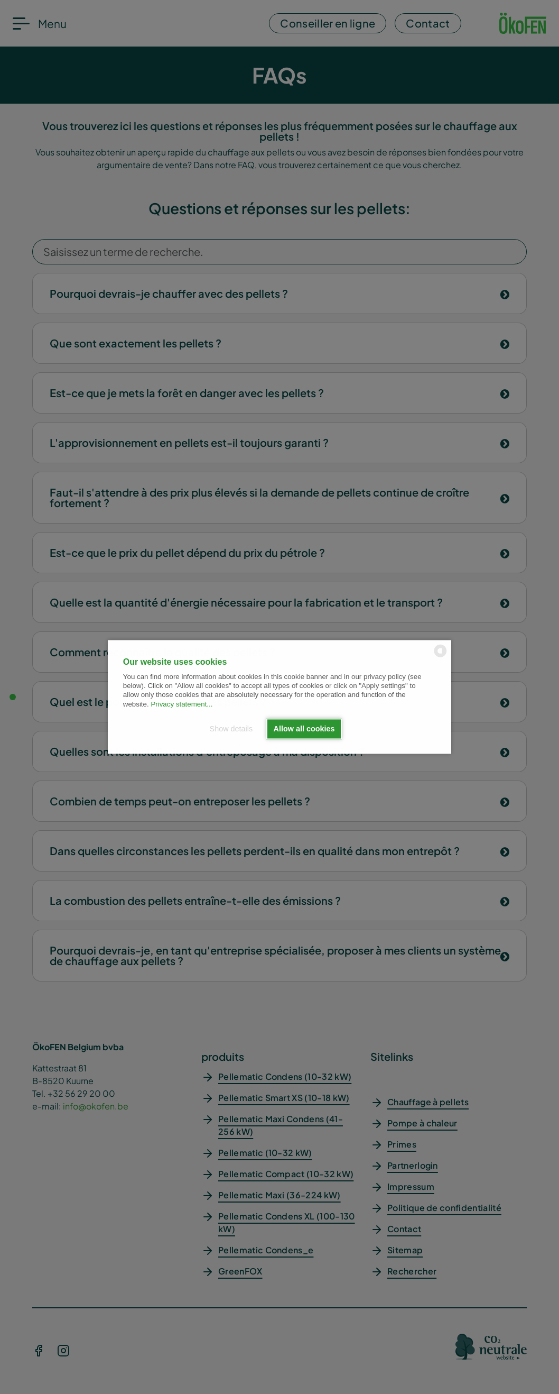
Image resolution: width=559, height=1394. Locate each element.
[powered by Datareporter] (440, 656)
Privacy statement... (181, 704)
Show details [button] (231, 728)
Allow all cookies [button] (304, 728)
